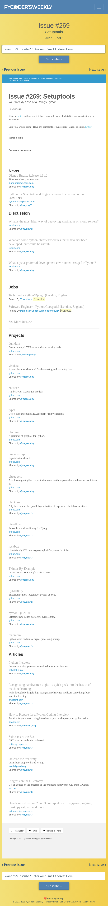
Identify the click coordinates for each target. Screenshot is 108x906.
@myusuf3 (26, 228)
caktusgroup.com (18, 744)
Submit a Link (89, 901)
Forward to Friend (53, 831)
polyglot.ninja (16, 670)
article (20, 116)
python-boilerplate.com (21, 811)
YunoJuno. (26, 299)
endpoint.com (16, 699)
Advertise (76, 901)
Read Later (18, 831)
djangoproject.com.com (21, 183)
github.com (14, 351)
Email (55, 901)
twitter (88, 127)
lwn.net (12, 788)
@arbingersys (28, 354)
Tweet (34, 831)
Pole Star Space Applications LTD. (39, 310)
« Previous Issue (13, 69)
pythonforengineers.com (22, 201)
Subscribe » (54, 59)
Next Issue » (97, 69)
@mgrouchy (27, 186)
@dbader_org (28, 725)
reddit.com (14, 225)
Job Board (65, 901)
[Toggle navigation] (98, 7)
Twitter (48, 901)
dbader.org (14, 722)
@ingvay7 (26, 205)
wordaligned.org (17, 766)
